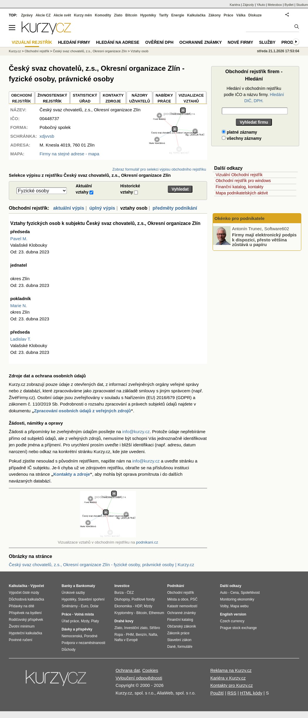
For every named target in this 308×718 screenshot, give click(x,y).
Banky (67, 586)
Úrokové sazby (73, 593)
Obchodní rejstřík (37, 51)
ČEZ (130, 593)
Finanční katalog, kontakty (239, 186)
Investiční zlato (135, 628)
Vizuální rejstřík (32, 42)
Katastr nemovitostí (182, 606)
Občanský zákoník (181, 626)
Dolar (94, 606)
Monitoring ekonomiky (237, 599)
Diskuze (255, 15)
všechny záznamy (241, 138)
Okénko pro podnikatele (239, 218)
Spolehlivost (250, 593)
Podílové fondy (143, 599)
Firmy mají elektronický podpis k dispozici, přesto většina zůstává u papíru (264, 239)
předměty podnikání (175, 208)
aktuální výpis (68, 208)
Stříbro (154, 628)
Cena (234, 593)
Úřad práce (70, 621)
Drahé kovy (123, 621)
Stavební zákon (179, 640)
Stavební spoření (91, 599)
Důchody (68, 650)
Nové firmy (240, 42)
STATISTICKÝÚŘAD (85, 98)
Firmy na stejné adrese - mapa (69, 153)
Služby (267, 42)
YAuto (261, 4)
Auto (223, 593)
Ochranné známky (200, 42)
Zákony (214, 15)
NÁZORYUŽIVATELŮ (139, 98)
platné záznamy (239, 132)
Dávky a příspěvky (77, 629)
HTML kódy (251, 692)
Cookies (150, 670)
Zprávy (27, 15)
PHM (130, 635)
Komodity (103, 15)
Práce (228, 15)
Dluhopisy (122, 599)
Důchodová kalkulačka (26, 599)
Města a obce (177, 599)
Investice (121, 586)
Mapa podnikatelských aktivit (242, 193)
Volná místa (84, 614)
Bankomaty (85, 586)
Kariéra (235, 4)
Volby (224, 606)
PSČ (194, 599)
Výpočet (37, 586)
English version (233, 614)
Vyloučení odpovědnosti (139, 677)
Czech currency (232, 621)
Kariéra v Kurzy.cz (228, 677)
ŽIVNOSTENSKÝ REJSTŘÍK (52, 98)
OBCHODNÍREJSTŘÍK (21, 98)
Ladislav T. (20, 339)
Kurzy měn (83, 15)
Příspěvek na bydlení (25, 613)
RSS (231, 692)
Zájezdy (248, 4)
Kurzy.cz (15, 51)
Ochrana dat (128, 670)
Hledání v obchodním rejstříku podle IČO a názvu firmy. (254, 94)
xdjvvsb (47, 136)
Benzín (141, 635)
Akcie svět (62, 15)
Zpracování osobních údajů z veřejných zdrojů (82, 410)
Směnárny (70, 606)
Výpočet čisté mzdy (24, 593)
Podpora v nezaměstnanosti (83, 643)
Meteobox (275, 4)
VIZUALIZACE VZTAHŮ (191, 98)
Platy (95, 621)
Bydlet (289, 4)
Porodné (90, 636)
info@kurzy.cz (136, 431)
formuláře (184, 647)
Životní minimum (22, 626)
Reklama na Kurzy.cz (231, 670)
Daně (171, 647)
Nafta (153, 635)
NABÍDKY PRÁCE (164, 98)
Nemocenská (72, 636)
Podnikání (175, 586)
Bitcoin (131, 15)
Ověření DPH (159, 42)
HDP (138, 606)
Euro (84, 606)
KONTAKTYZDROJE (113, 98)
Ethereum (156, 613)
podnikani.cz (147, 542)
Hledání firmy (74, 42)
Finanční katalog (180, 620)
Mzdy (85, 621)
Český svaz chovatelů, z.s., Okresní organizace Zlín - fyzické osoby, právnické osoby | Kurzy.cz (101, 564)
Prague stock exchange (238, 628)
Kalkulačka (196, 15)
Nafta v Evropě (126, 640)
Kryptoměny (123, 613)
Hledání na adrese (117, 42)
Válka (240, 15)
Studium (302, 4)
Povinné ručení (20, 640)
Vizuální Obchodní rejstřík (239, 174)
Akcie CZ (42, 15)
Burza (118, 593)
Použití (217, 692)
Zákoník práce (178, 633)
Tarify (163, 15)
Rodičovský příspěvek (26, 620)
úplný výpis (102, 208)
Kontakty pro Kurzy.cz (231, 685)
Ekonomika (123, 606)
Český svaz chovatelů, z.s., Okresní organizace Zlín (90, 51)
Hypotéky (148, 15)
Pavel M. (18, 238)
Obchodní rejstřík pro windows (243, 180)
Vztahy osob (139, 51)
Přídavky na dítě (21, 606)
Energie (177, 15)
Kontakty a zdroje (71, 474)
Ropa (118, 635)
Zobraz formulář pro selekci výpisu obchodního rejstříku (159, 169)
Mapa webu (239, 606)
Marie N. (18, 305)
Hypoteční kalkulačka (25, 633)
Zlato (118, 15)
